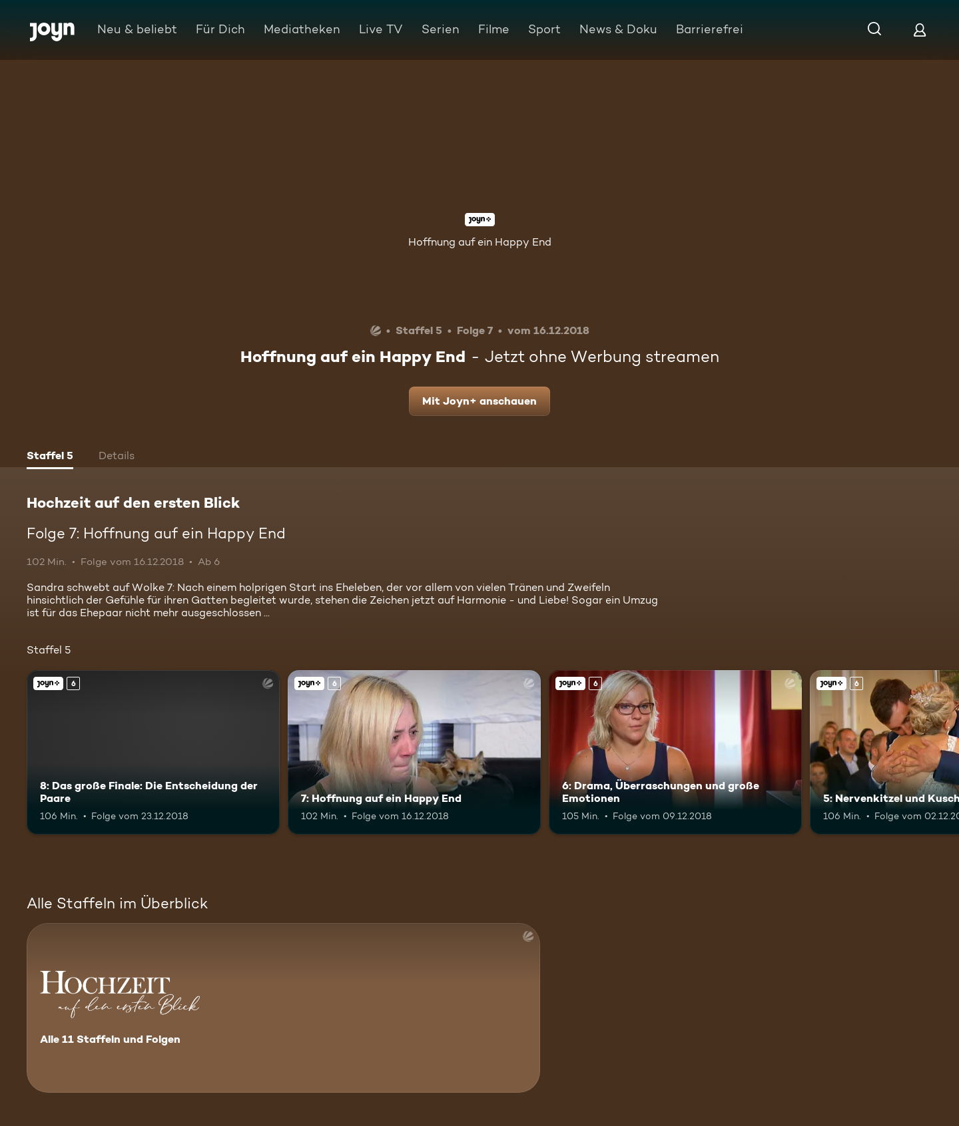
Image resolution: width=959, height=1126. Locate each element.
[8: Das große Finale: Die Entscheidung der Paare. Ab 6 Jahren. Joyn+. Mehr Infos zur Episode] (153, 752)
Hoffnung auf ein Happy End (479, 242)
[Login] (919, 29)
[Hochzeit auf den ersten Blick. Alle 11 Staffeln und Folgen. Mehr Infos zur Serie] (283, 1008)
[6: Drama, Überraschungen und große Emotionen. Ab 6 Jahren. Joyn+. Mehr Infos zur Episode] (675, 752)
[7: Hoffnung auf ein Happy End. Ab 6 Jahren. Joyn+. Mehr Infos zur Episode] (414, 752)
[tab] (50, 457)
